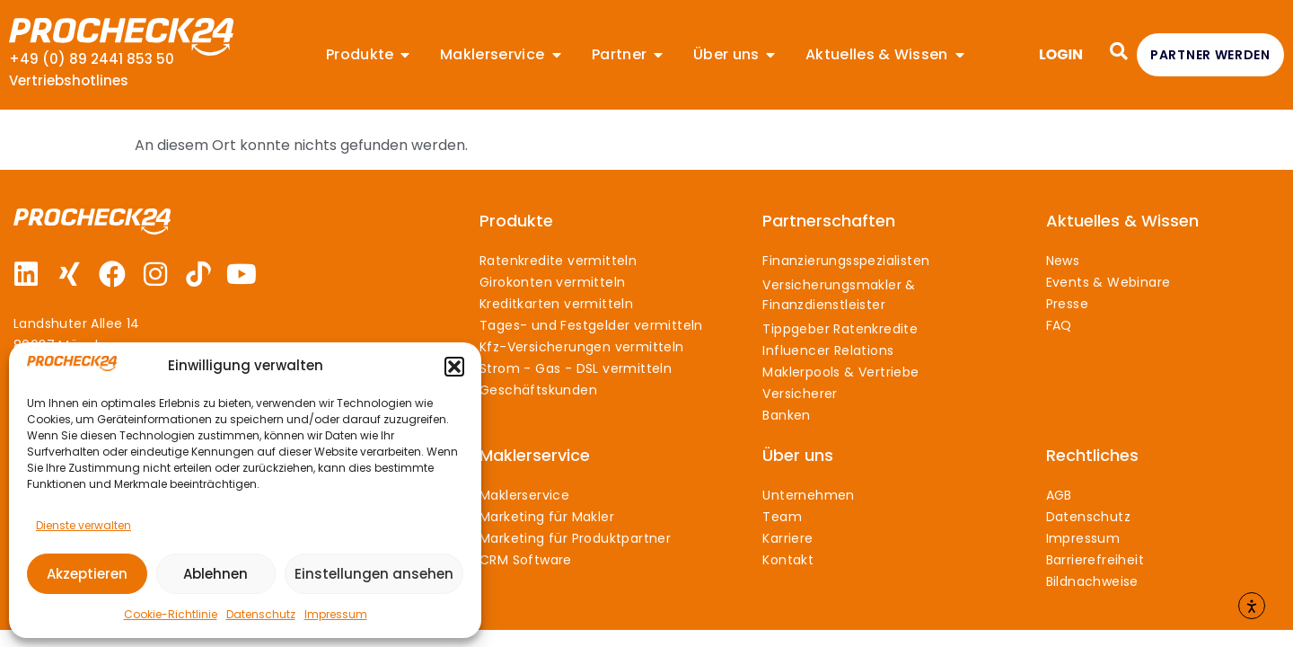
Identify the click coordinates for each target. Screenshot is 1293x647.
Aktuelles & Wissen (1122, 220)
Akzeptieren (87, 573)
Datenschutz (260, 614)
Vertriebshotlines (68, 80)
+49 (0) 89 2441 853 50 (91, 59)
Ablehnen (215, 573)
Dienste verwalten (83, 525)
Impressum (335, 614)
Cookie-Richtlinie (170, 614)
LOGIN (1061, 54)
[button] (454, 367)
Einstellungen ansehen (374, 573)
